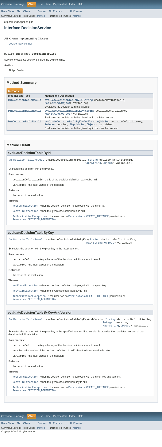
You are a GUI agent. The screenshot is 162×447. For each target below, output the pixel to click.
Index (72, 4)
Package (19, 4)
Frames (42, 11)
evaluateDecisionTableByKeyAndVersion (72, 124)
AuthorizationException (29, 222)
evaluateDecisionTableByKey (64, 112)
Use (40, 4)
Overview (6, 4)
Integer (50, 127)
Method (41, 16)
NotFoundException (25, 211)
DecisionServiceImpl (20, 43)
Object (65, 104)
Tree (48, 4)
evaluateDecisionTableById (63, 101)
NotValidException (25, 216)
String (88, 101)
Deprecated (60, 4)
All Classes (76, 11)
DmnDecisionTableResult (24, 101)
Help (80, 4)
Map (47, 104)
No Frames (55, 11)
